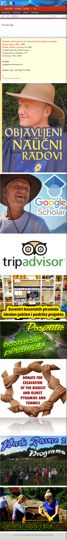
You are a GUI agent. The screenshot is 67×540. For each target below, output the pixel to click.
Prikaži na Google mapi (11, 78)
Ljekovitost (16, 12)
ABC (3, 16)
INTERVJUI (15, 16)
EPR (8, 16)
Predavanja (35, 12)
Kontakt (26, 12)
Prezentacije (6, 12)
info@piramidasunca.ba (12, 64)
